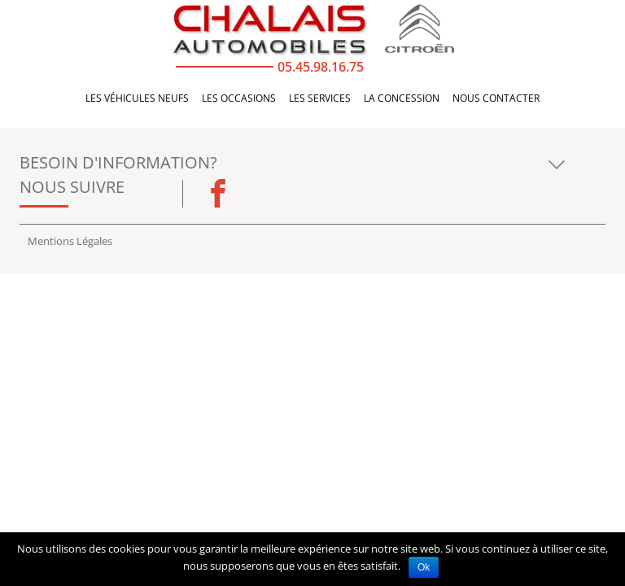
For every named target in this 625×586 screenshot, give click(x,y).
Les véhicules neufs (137, 101)
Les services (320, 101)
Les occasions (239, 101)
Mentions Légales (70, 241)
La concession (401, 101)
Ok (423, 567)
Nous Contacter (496, 101)
